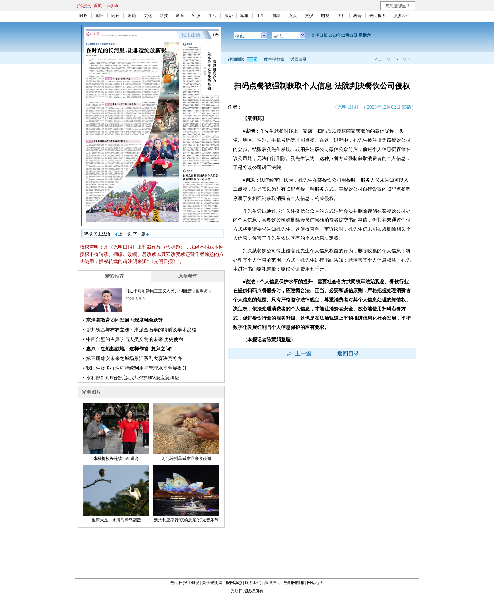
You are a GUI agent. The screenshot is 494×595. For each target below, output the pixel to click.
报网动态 (234, 582)
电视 (325, 15)
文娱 (309, 15)
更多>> (400, 15)
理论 (132, 15)
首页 (98, 5)
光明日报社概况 (184, 582)
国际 (99, 15)
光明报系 (377, 15)
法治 (228, 15)
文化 (148, 15)
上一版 (123, 233)
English (111, 5)
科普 (357, 15)
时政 (83, 15)
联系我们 (253, 582)
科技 (164, 15)
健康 (277, 15)
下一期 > (402, 59)
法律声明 (272, 582)
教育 (180, 15)
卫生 (261, 15)
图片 (341, 15)
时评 (115, 15)
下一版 (141, 233)
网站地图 (315, 582)
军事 (244, 15)
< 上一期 (382, 59)
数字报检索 (274, 59)
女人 (293, 15)
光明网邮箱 (294, 582)
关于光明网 (212, 582)
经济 (196, 15)
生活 (212, 15)
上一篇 (299, 353)
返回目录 (298, 59)
